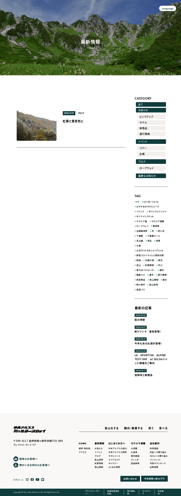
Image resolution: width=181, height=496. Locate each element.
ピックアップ (146, 116)
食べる (163, 428)
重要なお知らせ (147, 175)
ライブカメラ (114, 459)
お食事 (134, 452)
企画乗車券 (142, 230)
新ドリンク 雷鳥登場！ (148, 331)
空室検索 (135, 463)
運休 (151, 274)
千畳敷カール (153, 235)
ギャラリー (113, 463)
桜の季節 (140, 319)
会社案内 (155, 443)
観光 (162, 270)
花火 (160, 265)
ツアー (143, 148)
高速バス (140, 289)
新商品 (143, 128)
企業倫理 (154, 467)
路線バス (140, 274)
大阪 (138, 245)
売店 (149, 240)
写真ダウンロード (158, 463)
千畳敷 (139, 235)
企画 (142, 154)
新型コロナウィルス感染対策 (150, 255)
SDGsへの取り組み (159, 455)
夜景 (158, 240)
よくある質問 (114, 467)
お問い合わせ (130, 478)
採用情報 (154, 448)
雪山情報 (153, 279)
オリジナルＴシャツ (157, 211)
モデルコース (114, 455)
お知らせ (143, 110)
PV (137, 201)
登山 (138, 265)
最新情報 (99, 443)
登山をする (112, 428)
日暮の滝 (149, 260)
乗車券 (156, 226)
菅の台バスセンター (145, 270)
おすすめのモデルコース (147, 206)
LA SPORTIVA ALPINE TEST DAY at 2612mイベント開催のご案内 (151, 359)
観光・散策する (133, 428)
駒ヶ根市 (140, 284)
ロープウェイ (147, 168)
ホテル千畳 (141, 221)
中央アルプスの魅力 (117, 448)
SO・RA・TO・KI (150, 201)
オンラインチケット (145, 216)
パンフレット (155, 459)
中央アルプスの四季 (117, 452)
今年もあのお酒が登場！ (148, 343)
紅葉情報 (149, 265)
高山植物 (153, 284)
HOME (82, 443)
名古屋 (139, 240)
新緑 (138, 260)
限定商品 (140, 279)
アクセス (83, 452)
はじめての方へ (116, 443)
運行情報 (145, 134)
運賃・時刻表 (84, 448)
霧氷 (165, 279)
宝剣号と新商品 (144, 375)
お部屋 (134, 448)
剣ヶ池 (161, 230)
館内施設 (135, 455)
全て (140, 104)
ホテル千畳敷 (157, 221)
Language (167, 8)
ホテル (143, 122)
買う (151, 428)
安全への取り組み (158, 452)
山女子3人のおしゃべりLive (149, 250)
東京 (160, 260)
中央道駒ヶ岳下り (154, 478)
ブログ (81, 113)
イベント (143, 141)
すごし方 (135, 459)
